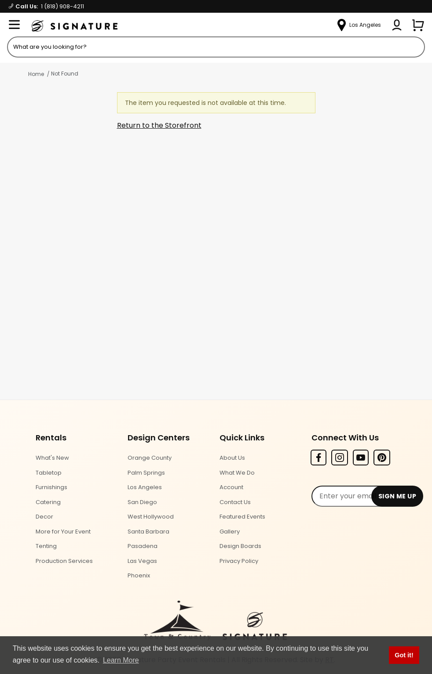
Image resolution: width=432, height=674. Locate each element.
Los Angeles (145, 487)
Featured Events (242, 516)
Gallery (230, 531)
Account (231, 487)
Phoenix (139, 575)
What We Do (237, 473)
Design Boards (240, 546)
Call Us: (46, 6)
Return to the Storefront (159, 125)
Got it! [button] (404, 655)
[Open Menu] (14, 25)
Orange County (150, 458)
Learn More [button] (121, 660)
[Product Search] (216, 47)
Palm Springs (146, 473)
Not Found (64, 73)
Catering (48, 502)
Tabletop (49, 473)
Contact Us (235, 502)
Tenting (46, 546)
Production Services (64, 561)
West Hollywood (151, 516)
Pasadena (142, 546)
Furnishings (51, 487)
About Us (232, 458)
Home (36, 74)
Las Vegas (142, 561)
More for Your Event (63, 531)
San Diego (142, 502)
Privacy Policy (239, 561)
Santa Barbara (148, 531)
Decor (44, 516)
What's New (52, 458)
